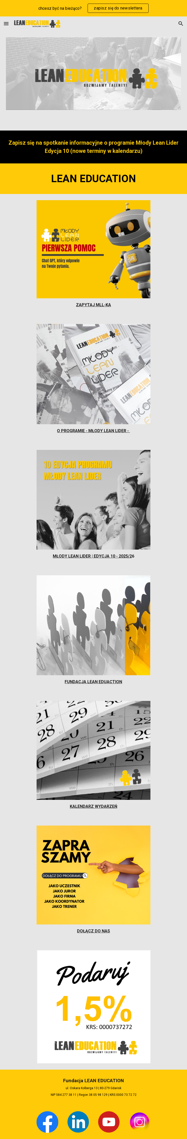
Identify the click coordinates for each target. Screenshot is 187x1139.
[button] (6, 23)
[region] (93, 8)
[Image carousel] (93, 73)
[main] (93, 147)
